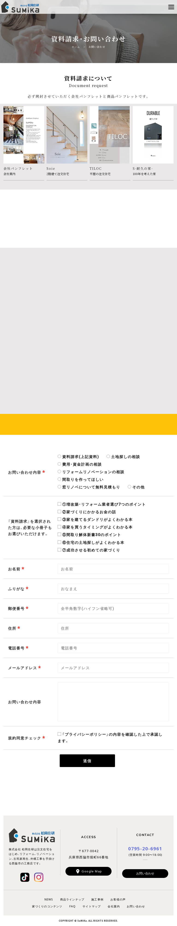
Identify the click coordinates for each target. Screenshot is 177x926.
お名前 (14, 568)
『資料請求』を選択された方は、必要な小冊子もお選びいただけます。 (30, 527)
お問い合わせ (145, 873)
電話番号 (16, 648)
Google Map (92, 871)
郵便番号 (16, 608)
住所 (12, 628)
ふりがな (16, 588)
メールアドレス (22, 667)
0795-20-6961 (145, 848)
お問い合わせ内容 (24, 472)
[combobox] (113, 668)
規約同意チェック (24, 738)
